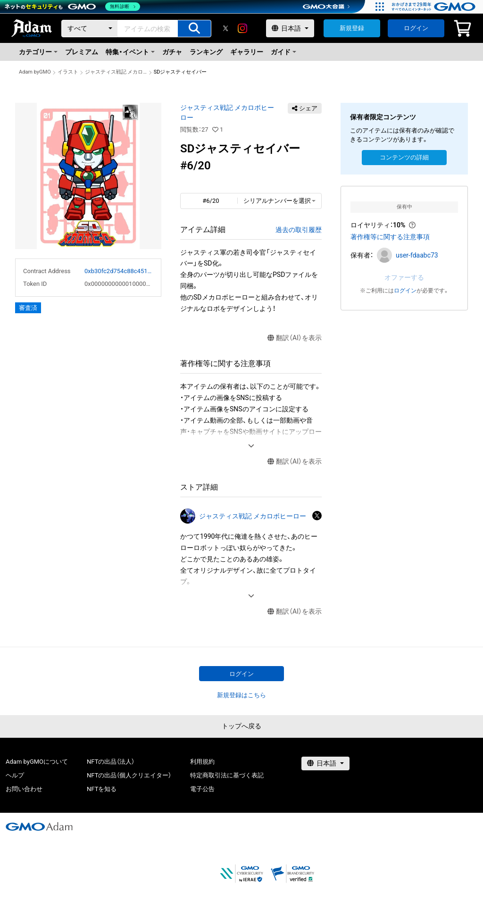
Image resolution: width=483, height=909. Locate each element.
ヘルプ (15, 775)
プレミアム (81, 52)
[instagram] (242, 28)
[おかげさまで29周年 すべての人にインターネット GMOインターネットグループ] (434, 6)
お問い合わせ (24, 788)
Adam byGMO (35, 72)
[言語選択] (290, 28)
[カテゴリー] (89, 28)
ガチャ (172, 52)
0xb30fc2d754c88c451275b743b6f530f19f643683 (118, 271)
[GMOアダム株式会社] (39, 826)
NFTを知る (102, 788)
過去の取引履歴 (298, 230)
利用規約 (202, 761)
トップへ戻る (241, 726)
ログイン (416, 28)
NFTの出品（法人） (110, 761)
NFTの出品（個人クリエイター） (129, 775)
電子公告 (202, 788)
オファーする (404, 277)
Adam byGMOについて (37, 761)
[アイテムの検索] (194, 28)
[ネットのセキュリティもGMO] (72, 6)
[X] (225, 28)
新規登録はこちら (241, 695)
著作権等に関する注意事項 (390, 237)
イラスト (68, 72)
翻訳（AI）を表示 (294, 338)
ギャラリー (246, 52)
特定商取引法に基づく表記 (227, 775)
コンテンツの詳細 (404, 157)
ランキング (206, 52)
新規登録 (352, 28)
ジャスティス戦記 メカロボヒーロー (116, 72)
